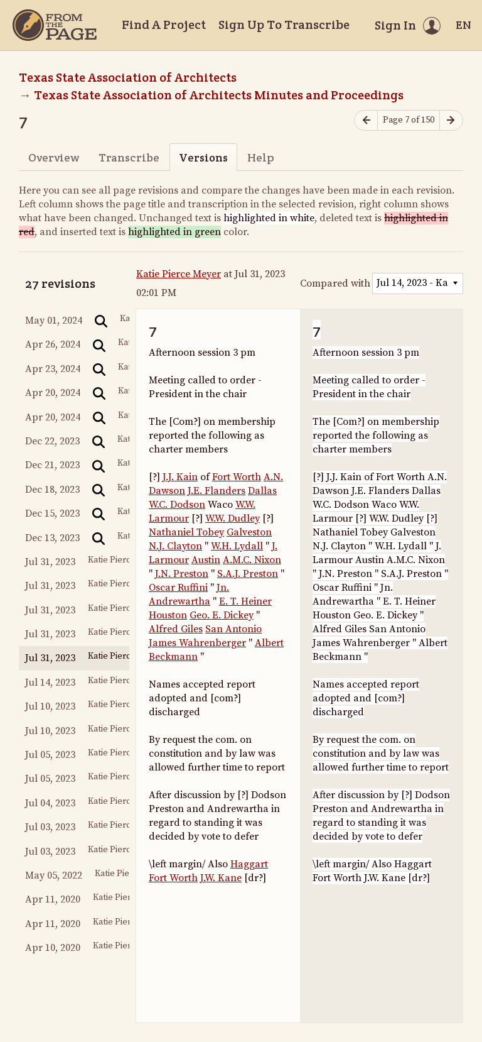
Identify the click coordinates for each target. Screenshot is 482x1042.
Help (260, 157)
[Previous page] (366, 120)
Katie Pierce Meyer (178, 274)
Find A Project (164, 24)
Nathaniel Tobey (186, 532)
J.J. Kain (180, 477)
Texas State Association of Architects (128, 77)
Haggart (249, 864)
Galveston (249, 532)
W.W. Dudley (232, 518)
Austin (205, 560)
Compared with (335, 283)
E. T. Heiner (245, 601)
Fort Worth (236, 477)
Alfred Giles (176, 629)
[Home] (55, 25)
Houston (168, 615)
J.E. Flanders (216, 491)
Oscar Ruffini (178, 587)
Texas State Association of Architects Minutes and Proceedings (219, 95)
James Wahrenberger (197, 643)
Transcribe (129, 157)
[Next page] (451, 120)
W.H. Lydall (237, 546)
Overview (53, 157)
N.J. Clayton (175, 546)
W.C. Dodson (177, 504)
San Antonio (233, 629)
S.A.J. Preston (247, 574)
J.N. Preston (181, 574)
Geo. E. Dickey (222, 615)
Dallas (262, 491)
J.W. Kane (221, 878)
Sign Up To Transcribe (284, 24)
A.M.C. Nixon (252, 560)
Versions (203, 157)
